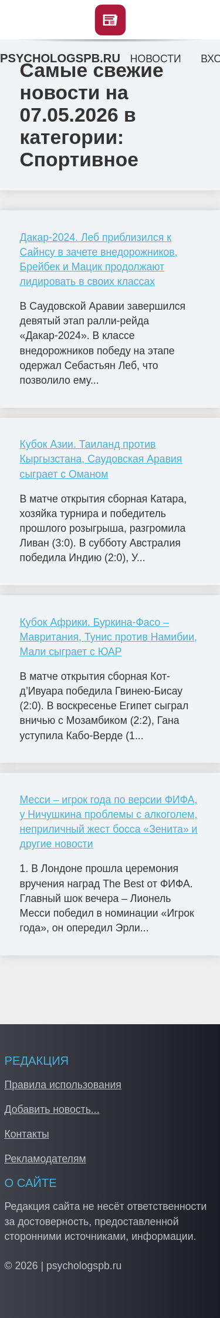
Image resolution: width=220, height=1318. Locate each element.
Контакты (27, 1134)
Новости (155, 59)
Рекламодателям (45, 1159)
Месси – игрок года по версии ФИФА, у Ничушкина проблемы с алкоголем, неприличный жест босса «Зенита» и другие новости (109, 822)
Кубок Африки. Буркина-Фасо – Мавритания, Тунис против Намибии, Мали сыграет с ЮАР (108, 637)
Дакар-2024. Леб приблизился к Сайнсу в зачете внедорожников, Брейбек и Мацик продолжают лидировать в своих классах (99, 260)
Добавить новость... (52, 1109)
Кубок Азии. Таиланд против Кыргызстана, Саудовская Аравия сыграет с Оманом (101, 458)
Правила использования (63, 1085)
